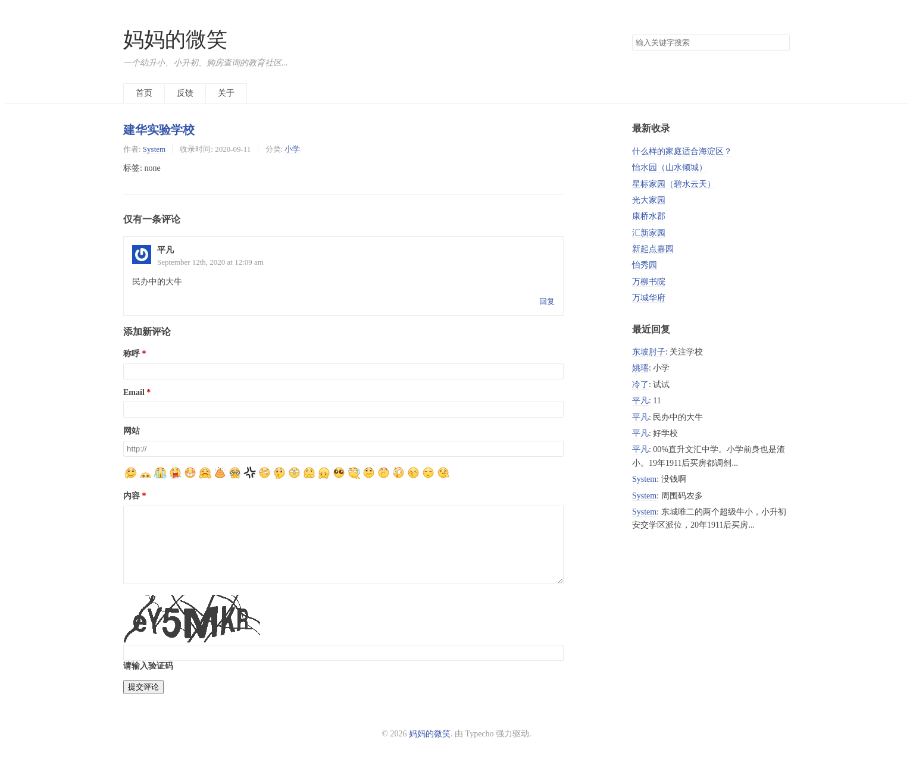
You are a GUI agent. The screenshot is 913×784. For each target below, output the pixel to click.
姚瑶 (640, 367)
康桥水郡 (648, 216)
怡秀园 (644, 265)
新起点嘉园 (653, 248)
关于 (226, 93)
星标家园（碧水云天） (673, 184)
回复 (547, 301)
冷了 (640, 384)
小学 (292, 149)
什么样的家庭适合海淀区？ (682, 151)
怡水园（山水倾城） (669, 167)
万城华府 (648, 297)
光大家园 (648, 200)
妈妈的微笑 (175, 39)
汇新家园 (648, 232)
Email (134, 392)
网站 (131, 431)
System (154, 149)
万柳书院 (648, 281)
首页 (144, 93)
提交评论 (143, 701)
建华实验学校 (159, 129)
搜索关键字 (631, 34)
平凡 (640, 400)
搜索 (780, 43)
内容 (131, 495)
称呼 (131, 353)
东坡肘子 (648, 351)
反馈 (185, 93)
